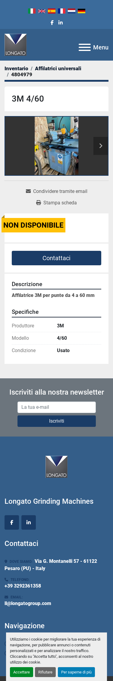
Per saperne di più (76, 672)
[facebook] (52, 23)
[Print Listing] (56, 203)
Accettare (21, 672)
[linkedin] (60, 23)
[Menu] (85, 47)
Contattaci (56, 258)
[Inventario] (16, 68)
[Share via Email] (56, 191)
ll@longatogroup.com (28, 603)
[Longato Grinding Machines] (56, 466)
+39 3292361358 (23, 586)
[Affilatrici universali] (58, 68)
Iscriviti (56, 421)
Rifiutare (45, 672)
